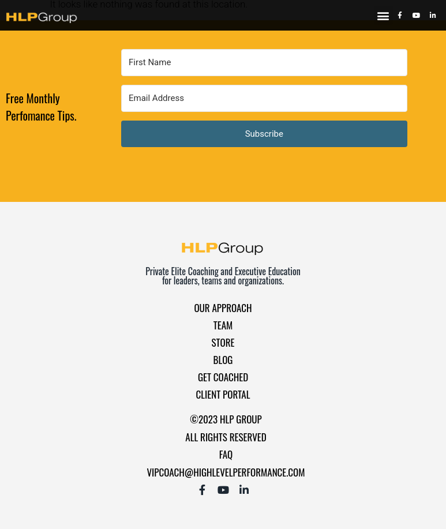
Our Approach (223, 308)
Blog (223, 359)
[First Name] (264, 62)
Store (223, 342)
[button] (383, 15)
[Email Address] (264, 98)
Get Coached (223, 377)
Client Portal (223, 394)
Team (223, 325)
